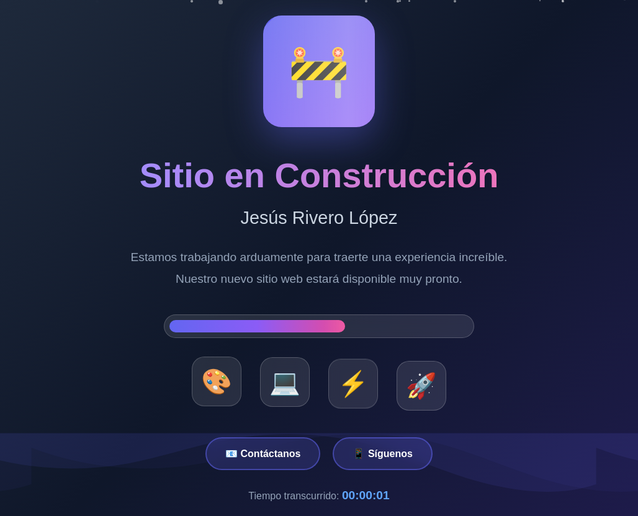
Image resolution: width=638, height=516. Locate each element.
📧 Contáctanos (262, 453)
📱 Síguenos (382, 453)
